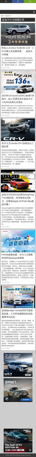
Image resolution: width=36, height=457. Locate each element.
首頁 (2, 16)
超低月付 (8, 16)
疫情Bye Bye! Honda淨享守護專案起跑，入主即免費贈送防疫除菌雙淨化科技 (17, 313)
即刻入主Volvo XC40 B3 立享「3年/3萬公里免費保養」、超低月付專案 (18, 51)
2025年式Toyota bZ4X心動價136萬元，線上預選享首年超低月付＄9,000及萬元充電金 (18, 99)
